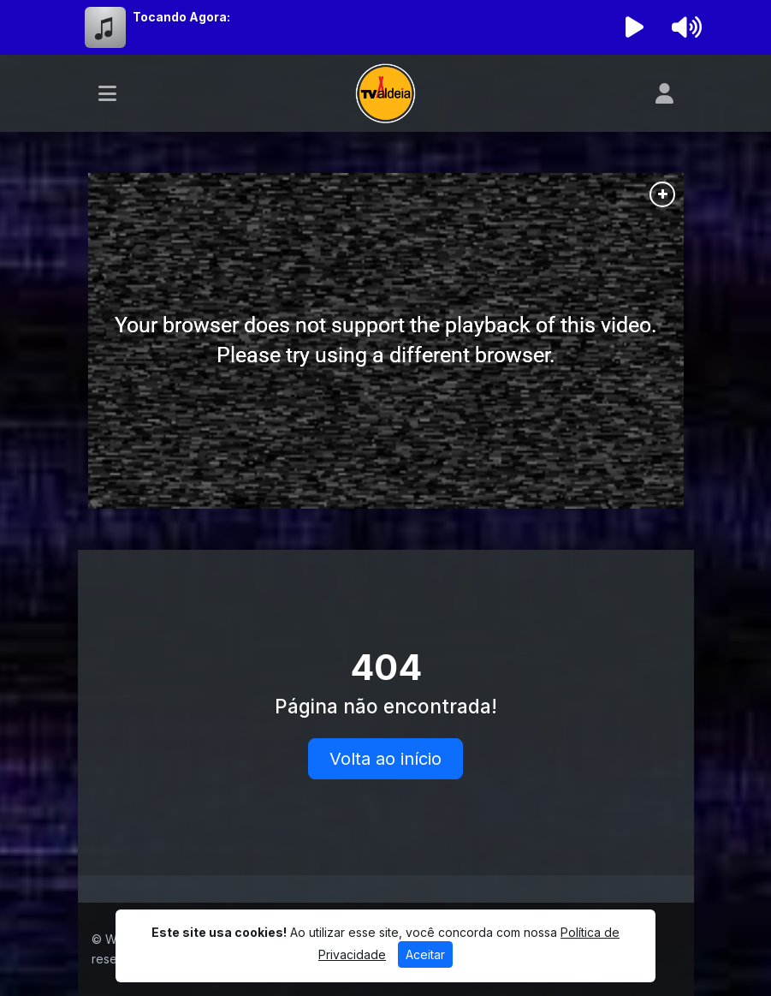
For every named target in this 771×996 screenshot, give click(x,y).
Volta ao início (385, 758)
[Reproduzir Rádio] (634, 27)
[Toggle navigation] (107, 93)
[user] (664, 93)
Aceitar (425, 954)
